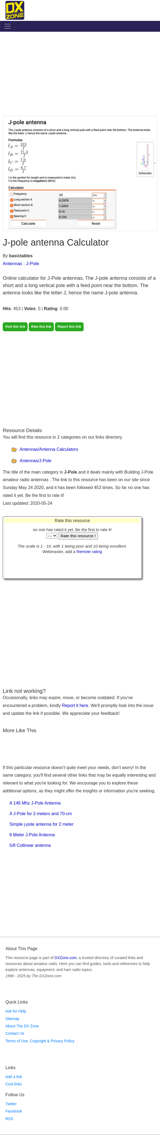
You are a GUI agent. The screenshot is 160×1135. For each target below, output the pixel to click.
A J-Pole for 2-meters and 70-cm (40, 813)
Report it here (75, 705)
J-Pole (32, 263)
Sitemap (12, 1019)
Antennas (12, 263)
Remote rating (89, 551)
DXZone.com (65, 958)
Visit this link (15, 327)
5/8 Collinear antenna (30, 845)
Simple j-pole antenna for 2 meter (41, 824)
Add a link (13, 1077)
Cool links (13, 1084)
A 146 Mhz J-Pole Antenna (35, 803)
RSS (9, 1119)
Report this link (69, 327)
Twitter (11, 1104)
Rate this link (41, 327)
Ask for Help (15, 1011)
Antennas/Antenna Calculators (49, 449)
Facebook (13, 1111)
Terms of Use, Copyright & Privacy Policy (39, 1041)
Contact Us (14, 1033)
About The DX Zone (22, 1026)
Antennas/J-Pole (35, 460)
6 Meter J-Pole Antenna (32, 834)
